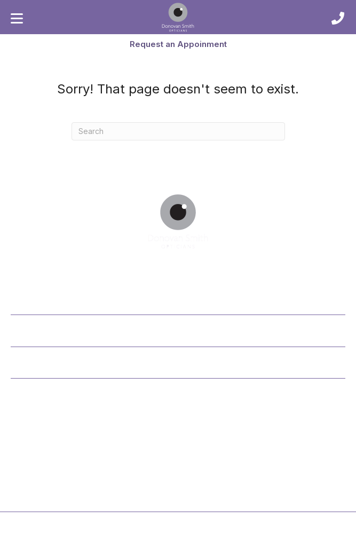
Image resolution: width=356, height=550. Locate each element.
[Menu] (16, 19)
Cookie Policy (203, 540)
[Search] (178, 131)
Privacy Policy (154, 540)
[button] (178, 43)
